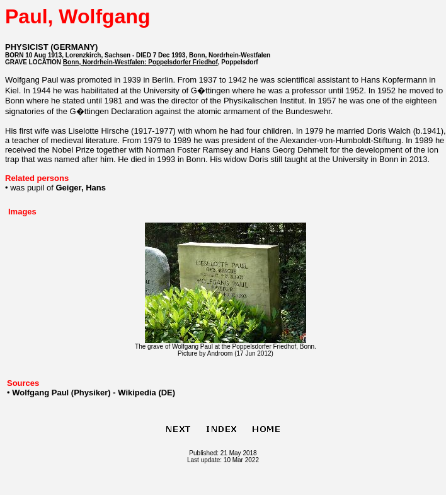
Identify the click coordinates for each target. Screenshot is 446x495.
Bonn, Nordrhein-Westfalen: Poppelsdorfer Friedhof (140, 62)
